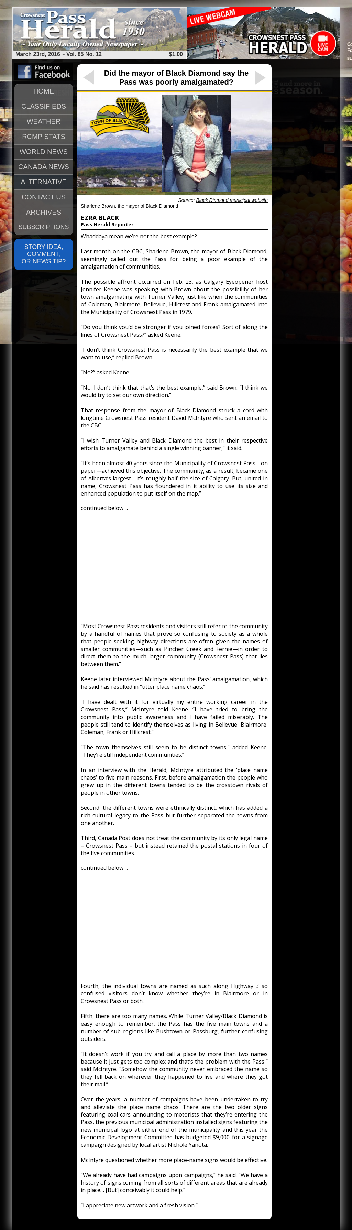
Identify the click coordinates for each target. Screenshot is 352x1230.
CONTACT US (44, 197)
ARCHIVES (43, 212)
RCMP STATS (43, 136)
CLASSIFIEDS (43, 106)
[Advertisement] (174, 564)
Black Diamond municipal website (232, 200)
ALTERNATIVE (44, 182)
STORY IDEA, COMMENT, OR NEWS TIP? (44, 254)
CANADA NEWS (43, 167)
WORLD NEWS (44, 151)
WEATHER (44, 121)
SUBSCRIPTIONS (43, 227)
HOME (43, 91)
